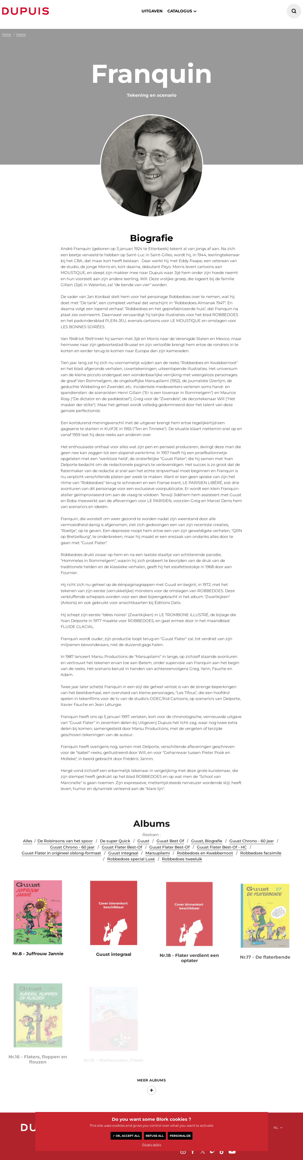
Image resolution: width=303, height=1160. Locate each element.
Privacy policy (151, 1144)
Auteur (21, 34)
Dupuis (26, 11)
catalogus (179, 11)
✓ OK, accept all (126, 1136)
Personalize (180, 1136)
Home (6, 34)
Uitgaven (152, 11)
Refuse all (155, 1136)
